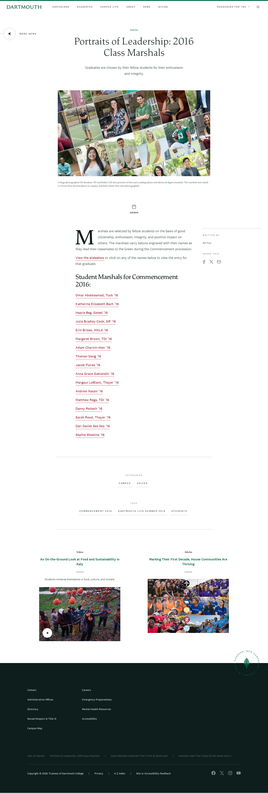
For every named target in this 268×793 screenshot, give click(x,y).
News (147, 6)
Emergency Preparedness (97, 699)
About (131, 6)
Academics (85, 6)
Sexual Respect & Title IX (41, 718)
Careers (86, 690)
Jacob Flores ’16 (88, 365)
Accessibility (89, 718)
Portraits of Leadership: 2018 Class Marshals (75, 755)
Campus (125, 483)
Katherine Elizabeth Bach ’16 (97, 304)
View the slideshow (90, 257)
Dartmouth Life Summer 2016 (141, 511)
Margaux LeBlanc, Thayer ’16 (97, 382)
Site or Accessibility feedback (153, 773)
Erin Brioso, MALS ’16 (92, 330)
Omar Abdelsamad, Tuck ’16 (97, 295)
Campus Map (34, 728)
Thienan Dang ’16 (88, 356)
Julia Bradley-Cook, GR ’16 (96, 321)
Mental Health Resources (96, 709)
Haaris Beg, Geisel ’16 (92, 312)
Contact (31, 690)
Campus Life (109, 6)
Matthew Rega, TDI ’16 (92, 400)
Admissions (60, 6)
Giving (163, 6)
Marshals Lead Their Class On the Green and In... (205, 755)
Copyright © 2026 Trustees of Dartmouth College (55, 773)
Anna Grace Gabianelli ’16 (95, 373)
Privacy (99, 773)
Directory (32, 709)
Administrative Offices (40, 699)
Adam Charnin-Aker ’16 (93, 347)
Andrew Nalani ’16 (89, 391)
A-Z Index (119, 773)
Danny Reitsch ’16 (89, 408)
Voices (142, 483)
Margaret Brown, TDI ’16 (94, 339)
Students (179, 511)
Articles (134, 30)
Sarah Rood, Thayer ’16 (93, 417)
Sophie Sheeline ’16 (90, 434)
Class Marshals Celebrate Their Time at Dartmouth (139, 755)
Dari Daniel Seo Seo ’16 (93, 426)
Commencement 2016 (95, 511)
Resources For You (233, 6)
